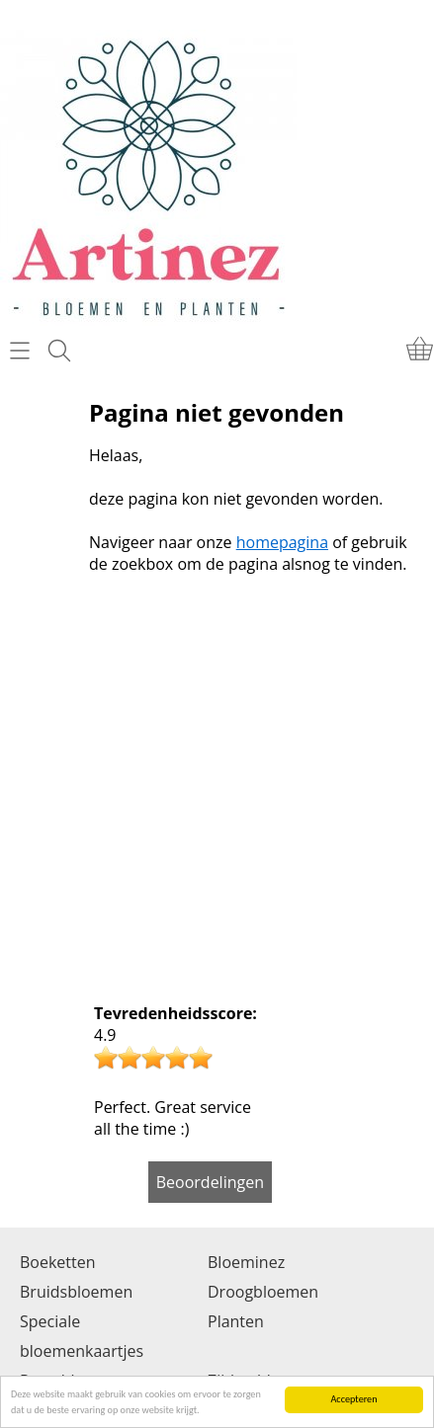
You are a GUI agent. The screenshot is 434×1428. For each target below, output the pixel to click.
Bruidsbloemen (76, 1292)
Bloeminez (246, 1262)
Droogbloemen (263, 1292)
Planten (236, 1321)
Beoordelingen (210, 1182)
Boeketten (58, 1262)
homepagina (282, 542)
